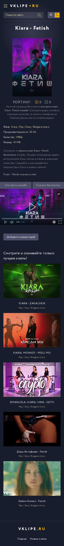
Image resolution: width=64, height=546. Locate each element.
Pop (21, 127)
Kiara (14, 127)
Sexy (28, 127)
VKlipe (24, 6)
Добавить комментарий (21, 237)
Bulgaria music (41, 127)
